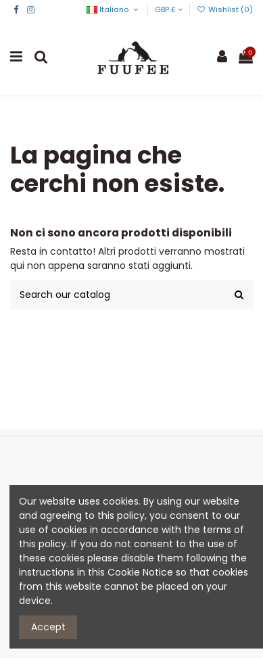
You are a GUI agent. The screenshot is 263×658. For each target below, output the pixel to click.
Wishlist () (225, 9)
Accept (48, 627)
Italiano (113, 9)
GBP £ (169, 9)
